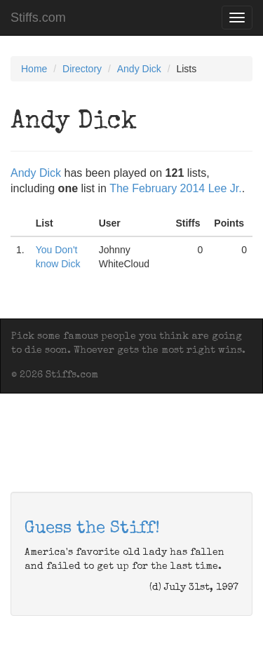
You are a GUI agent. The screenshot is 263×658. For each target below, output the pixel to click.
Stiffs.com (38, 18)
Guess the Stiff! (92, 529)
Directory (82, 68)
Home (34, 68)
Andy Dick (139, 68)
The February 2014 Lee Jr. (175, 188)
